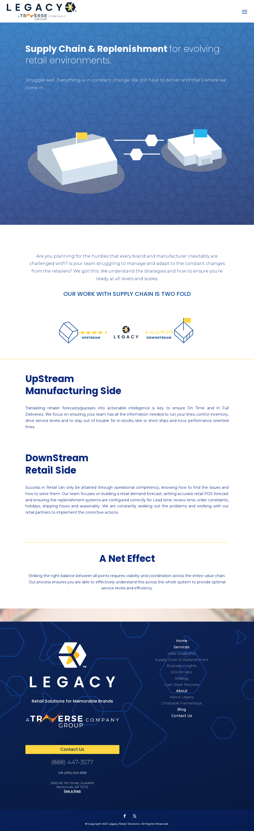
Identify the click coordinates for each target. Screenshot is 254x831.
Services (182, 647)
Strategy (182, 678)
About (181, 690)
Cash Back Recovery (181, 684)
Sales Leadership (181, 653)
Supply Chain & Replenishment (181, 659)
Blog (181, 709)
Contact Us (181, 715)
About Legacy (182, 696)
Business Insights (181, 665)
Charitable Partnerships (182, 703)
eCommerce (181, 672)
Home (181, 640)
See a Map (72, 791)
